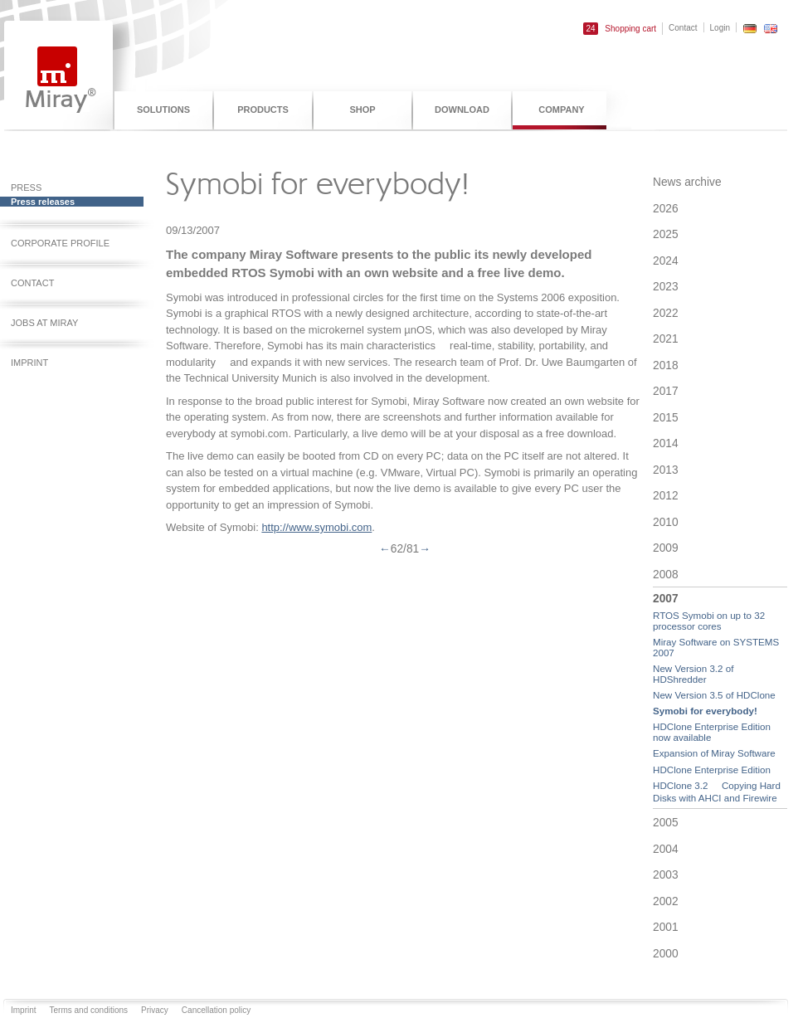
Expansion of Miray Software (714, 753)
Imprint (23, 1010)
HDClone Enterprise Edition (712, 769)
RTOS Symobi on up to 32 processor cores (709, 620)
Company (561, 109)
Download (462, 109)
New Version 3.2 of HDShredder (693, 673)
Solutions (163, 109)
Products (263, 109)
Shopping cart (619, 28)
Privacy (154, 1010)
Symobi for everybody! (705, 710)
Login (720, 27)
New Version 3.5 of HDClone (714, 694)
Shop (362, 109)
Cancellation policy (216, 1010)
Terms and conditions (89, 1010)
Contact (683, 27)
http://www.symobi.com (316, 527)
